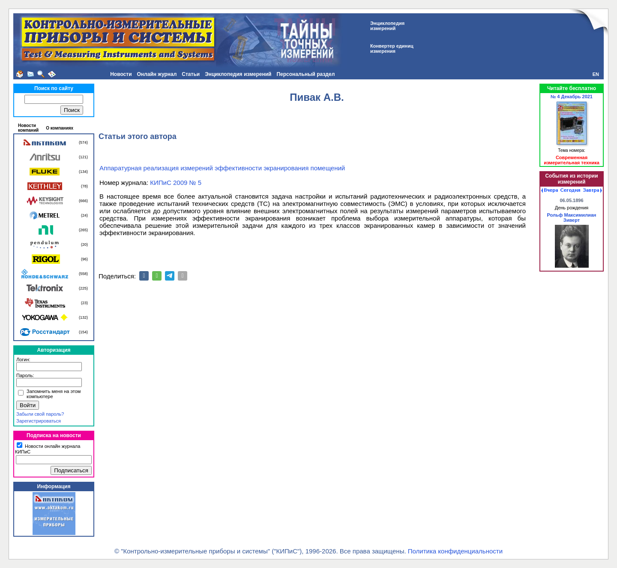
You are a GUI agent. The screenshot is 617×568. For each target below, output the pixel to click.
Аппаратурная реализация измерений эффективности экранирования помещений (222, 168)
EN (596, 74)
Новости (121, 74)
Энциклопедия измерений (238, 74)
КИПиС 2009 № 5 (175, 182)
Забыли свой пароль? (40, 414)
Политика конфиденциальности (455, 551)
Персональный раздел (305, 74)
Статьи (191, 74)
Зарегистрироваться (38, 420)
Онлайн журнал (157, 74)
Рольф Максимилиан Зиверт (571, 217)
